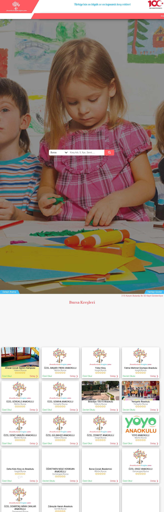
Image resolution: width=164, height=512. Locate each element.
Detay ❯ (34, 376)
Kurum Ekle (139, 12)
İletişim (151, 12)
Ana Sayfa (125, 12)
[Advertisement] (82, 326)
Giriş (160, 12)
